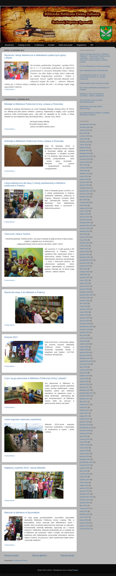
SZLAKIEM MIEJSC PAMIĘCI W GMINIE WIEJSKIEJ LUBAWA (95, 114)
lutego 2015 (84, 485)
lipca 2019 (83, 335)
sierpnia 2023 (85, 197)
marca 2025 (84, 145)
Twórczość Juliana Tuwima (17, 234)
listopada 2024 (85, 153)
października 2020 (86, 295)
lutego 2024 (84, 179)
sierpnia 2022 (85, 231)
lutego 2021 (84, 283)
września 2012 (85, 529)
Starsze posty (67, 555)
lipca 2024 (83, 165)
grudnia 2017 (84, 387)
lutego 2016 (84, 451)
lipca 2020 (83, 303)
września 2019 (85, 329)
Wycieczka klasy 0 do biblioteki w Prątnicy (24, 292)
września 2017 (85, 396)
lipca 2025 (83, 133)
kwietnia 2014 (85, 514)
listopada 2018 (85, 358)
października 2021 (86, 260)
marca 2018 (84, 378)
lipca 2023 (83, 199)
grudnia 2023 (84, 185)
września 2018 (85, 364)
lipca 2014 (83, 505)
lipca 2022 (83, 234)
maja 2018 (83, 373)
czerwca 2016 (85, 439)
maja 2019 (83, 341)
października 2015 (86, 462)
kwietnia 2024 (85, 173)
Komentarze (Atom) (20, 560)
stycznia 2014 (85, 523)
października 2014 (86, 497)
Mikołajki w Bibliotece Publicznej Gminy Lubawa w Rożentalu (33, 104)
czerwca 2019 (85, 338)
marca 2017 (84, 413)
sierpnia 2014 (85, 503)
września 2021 (85, 263)
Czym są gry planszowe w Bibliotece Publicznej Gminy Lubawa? (35, 378)
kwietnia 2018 (85, 376)
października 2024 (86, 156)
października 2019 (86, 326)
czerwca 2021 (85, 272)
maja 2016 (83, 442)
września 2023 (85, 194)
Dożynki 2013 (11, 337)
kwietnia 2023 (85, 208)
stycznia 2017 (85, 419)
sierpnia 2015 (85, 468)
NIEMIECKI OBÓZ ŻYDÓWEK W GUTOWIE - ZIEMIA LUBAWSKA (92, 95)
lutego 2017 (84, 416)
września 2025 (85, 127)
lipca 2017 (83, 401)
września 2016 (85, 430)
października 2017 (86, 393)
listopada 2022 (85, 222)
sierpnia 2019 (85, 332)
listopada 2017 (85, 390)
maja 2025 (83, 139)
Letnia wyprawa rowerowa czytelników (22, 419)
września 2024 (85, 159)
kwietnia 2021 (85, 277)
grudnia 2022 (84, 220)
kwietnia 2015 (85, 479)
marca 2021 (84, 280)
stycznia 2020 (85, 318)
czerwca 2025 (85, 136)
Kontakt (51, 45)
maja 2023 (83, 205)
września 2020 (85, 298)
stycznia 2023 (85, 217)
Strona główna (39, 555)
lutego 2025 (84, 147)
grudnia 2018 (84, 355)
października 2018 (86, 361)
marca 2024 (84, 176)
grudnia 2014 (84, 491)
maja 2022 (83, 240)
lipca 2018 (83, 367)
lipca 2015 (83, 471)
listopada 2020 (85, 292)
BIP (92, 45)
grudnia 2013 (84, 526)
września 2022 (85, 228)
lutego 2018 (84, 381)
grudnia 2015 (84, 456)
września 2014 (85, 500)
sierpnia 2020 (85, 301)
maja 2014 (83, 511)
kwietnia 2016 (85, 445)
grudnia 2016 (84, 422)
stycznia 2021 (85, 286)
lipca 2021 (83, 269)
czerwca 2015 (85, 474)
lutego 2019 (84, 349)
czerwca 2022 (85, 237)
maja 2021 (83, 274)
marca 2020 (84, 312)
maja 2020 (83, 306)
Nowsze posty (11, 555)
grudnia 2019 (84, 321)
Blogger (75, 570)
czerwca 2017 (85, 404)
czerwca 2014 (85, 508)
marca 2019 (84, 347)
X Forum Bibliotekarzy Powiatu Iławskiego (95, 66)
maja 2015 (83, 477)
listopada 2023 (85, 188)
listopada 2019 (85, 324)
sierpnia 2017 (85, 399)
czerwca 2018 (85, 370)
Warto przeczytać (65, 45)
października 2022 (86, 225)
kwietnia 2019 (85, 344)
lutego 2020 (84, 315)
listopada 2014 (85, 494)
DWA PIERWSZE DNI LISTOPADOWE (94, 71)
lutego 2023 (84, 214)
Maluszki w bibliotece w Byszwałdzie (22, 512)
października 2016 (86, 428)
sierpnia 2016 (85, 433)
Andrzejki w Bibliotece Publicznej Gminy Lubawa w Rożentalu (34, 141)
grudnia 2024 (84, 150)
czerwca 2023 (85, 202)
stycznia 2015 (85, 488)
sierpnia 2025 (85, 130)
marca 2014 (84, 517)
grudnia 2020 (84, 289)
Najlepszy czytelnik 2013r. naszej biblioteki (24, 468)
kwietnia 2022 (85, 243)
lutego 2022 (84, 249)
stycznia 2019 (85, 352)
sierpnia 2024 (85, 162)
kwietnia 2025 (85, 142)
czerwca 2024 (85, 168)
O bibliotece (39, 45)
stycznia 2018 (85, 384)
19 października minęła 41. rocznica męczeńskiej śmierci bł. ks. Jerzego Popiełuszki (93, 77)
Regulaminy (81, 45)
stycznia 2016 (85, 453)
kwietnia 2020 (85, 309)
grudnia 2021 (84, 254)
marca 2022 (84, 246)
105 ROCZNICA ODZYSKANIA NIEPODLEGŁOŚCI (91, 101)
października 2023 (86, 191)
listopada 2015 (85, 459)
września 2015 (85, 465)
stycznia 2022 (85, 251)
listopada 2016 (85, 425)
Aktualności (9, 45)
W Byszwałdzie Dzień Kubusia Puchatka (94, 83)
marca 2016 (84, 448)
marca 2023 (84, 211)
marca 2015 (84, 482)
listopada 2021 (85, 257)
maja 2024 (83, 170)
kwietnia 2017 (85, 410)
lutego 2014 (84, 520)
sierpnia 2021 (85, 266)
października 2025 (86, 124)
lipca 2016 (83, 436)
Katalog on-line (24, 45)
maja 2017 (83, 407)
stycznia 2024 (85, 182)
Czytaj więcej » (9, 89)
